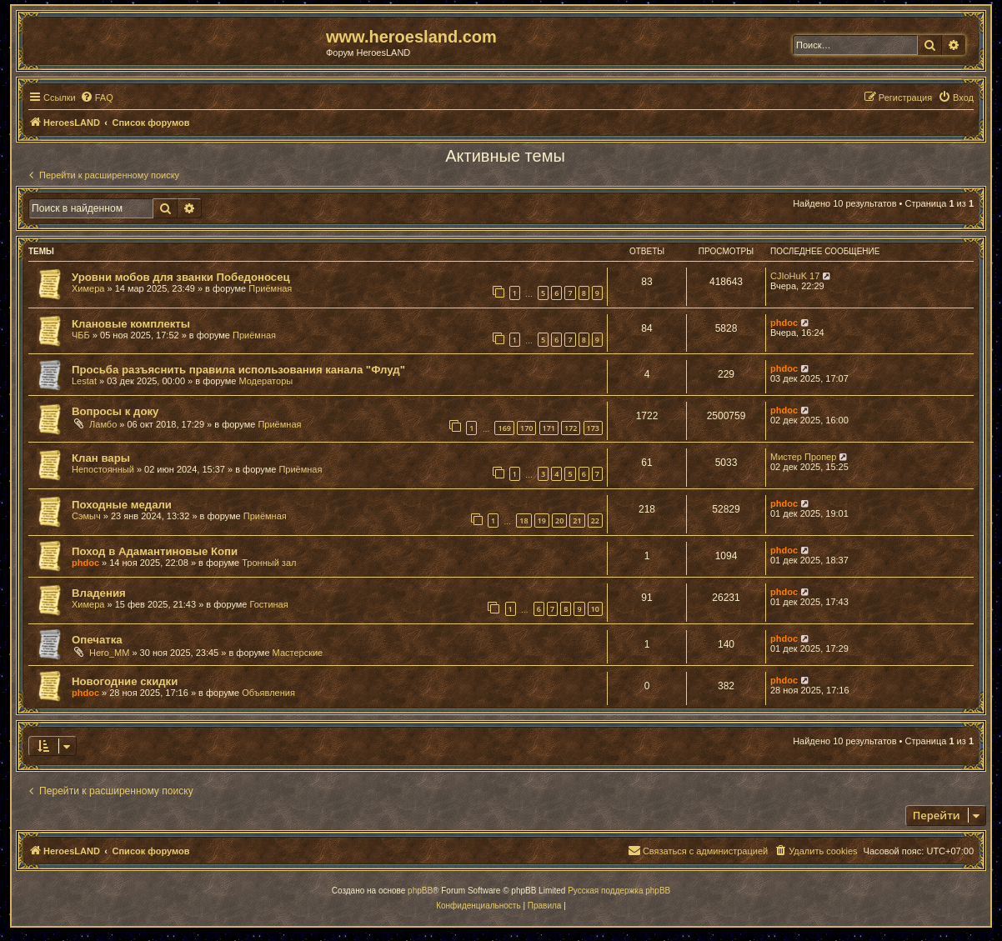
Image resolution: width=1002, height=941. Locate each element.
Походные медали (122, 504)
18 (523, 520)
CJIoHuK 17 (794, 276)
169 (504, 428)
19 (542, 520)
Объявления (268, 693)
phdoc (784, 323)
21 (577, 520)
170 (526, 428)
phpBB (420, 890)
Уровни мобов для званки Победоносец (181, 277)
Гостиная (269, 604)
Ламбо (103, 424)
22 (595, 520)
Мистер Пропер (803, 457)
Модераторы (265, 381)
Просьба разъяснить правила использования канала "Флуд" (238, 369)
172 (570, 428)
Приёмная (270, 288)
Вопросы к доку (115, 411)
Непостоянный (103, 469)
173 (593, 428)
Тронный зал (269, 563)
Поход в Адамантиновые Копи (155, 551)
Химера (88, 288)
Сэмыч (86, 516)
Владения (99, 593)
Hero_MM (109, 653)
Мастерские (298, 653)
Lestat (84, 381)
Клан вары (101, 458)
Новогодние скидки (125, 681)
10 (595, 608)
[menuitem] (96, 98)
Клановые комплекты (131, 324)
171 (549, 428)
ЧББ (81, 335)
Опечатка (97, 639)
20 (559, 520)
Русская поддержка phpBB (619, 890)
